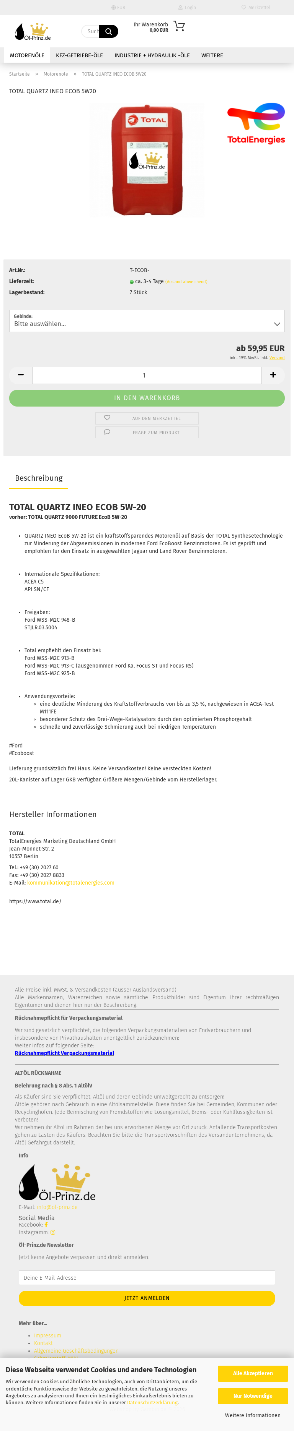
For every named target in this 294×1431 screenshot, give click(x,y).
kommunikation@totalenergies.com (70, 883)
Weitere (212, 55)
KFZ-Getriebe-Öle (79, 55)
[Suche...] (108, 31)
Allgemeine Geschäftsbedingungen (76, 1351)
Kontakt (43, 1343)
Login (187, 7)
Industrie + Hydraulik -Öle (152, 55)
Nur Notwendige (253, 1396)
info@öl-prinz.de (57, 1207)
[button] (20, 375)
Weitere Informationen (253, 1415)
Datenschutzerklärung (152, 1402)
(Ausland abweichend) (186, 281)
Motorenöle (27, 55)
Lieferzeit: (21, 281)
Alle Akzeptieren (253, 1373)
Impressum (47, 1335)
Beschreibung (38, 478)
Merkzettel (256, 7)
